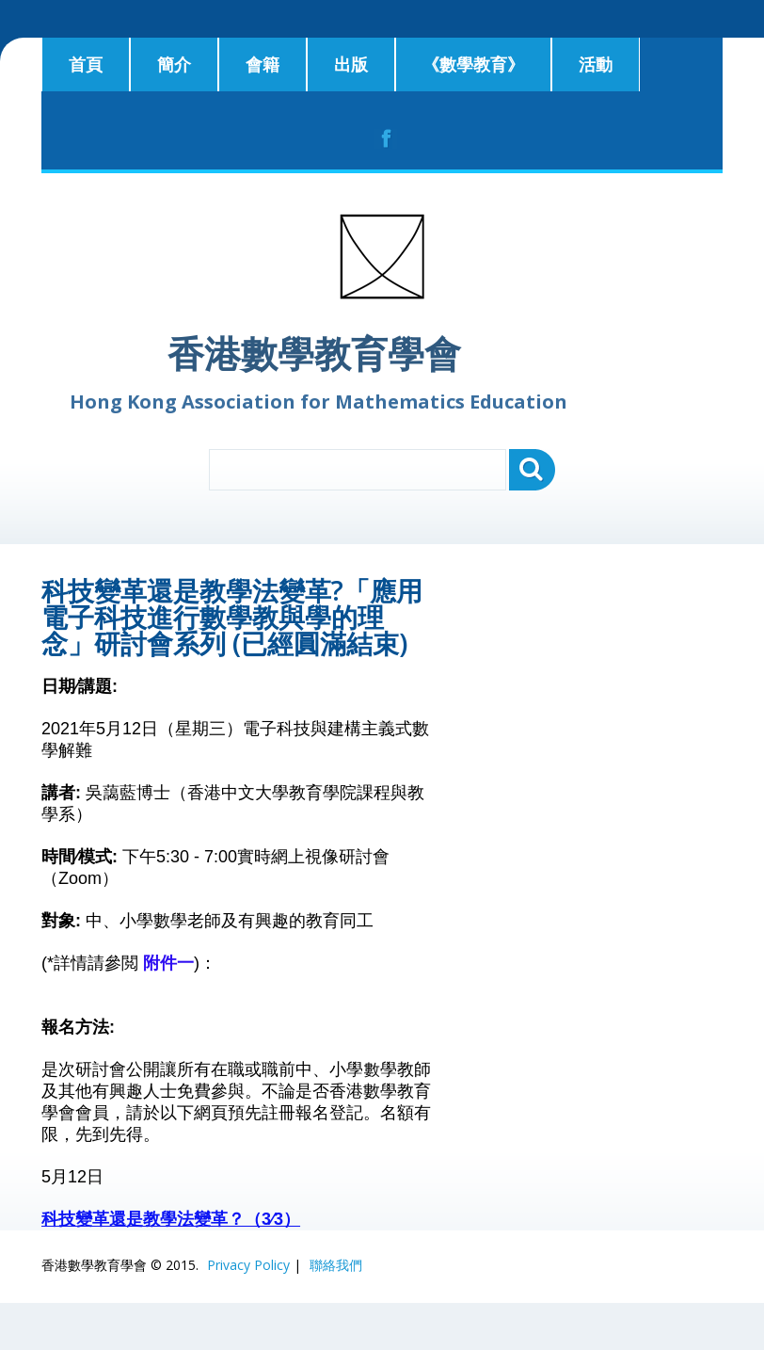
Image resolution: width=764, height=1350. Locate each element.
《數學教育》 (473, 64)
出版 (351, 64)
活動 (596, 64)
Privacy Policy (248, 1265)
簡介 (174, 64)
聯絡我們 (336, 1265)
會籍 (262, 64)
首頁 (86, 64)
